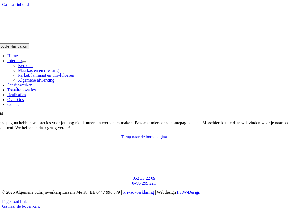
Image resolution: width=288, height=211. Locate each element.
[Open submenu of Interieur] (24, 62)
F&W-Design (188, 192)
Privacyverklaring (138, 192)
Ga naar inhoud (15, 4)
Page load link (14, 201)
